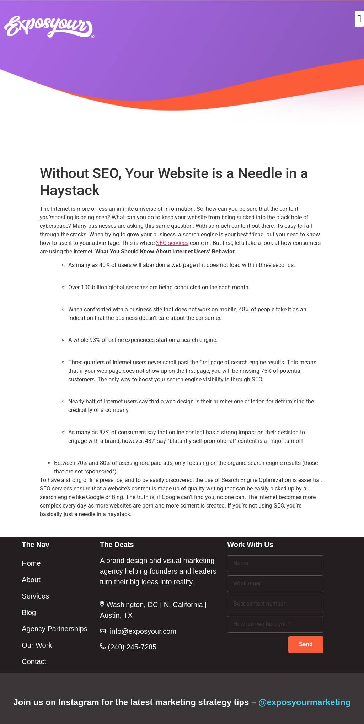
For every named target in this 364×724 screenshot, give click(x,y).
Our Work (37, 645)
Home (31, 563)
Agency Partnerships (54, 629)
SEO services (172, 243)
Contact (34, 661)
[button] (359, 19)
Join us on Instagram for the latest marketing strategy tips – (182, 702)
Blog (29, 612)
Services (35, 596)
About (31, 580)
